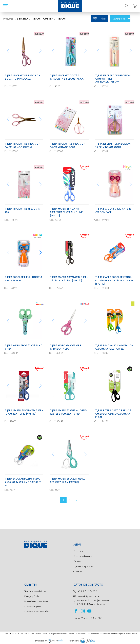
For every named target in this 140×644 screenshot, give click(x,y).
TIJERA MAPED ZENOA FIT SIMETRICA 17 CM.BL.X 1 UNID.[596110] (67, 212)
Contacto (77, 571)
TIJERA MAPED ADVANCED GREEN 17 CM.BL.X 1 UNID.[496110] (24, 412)
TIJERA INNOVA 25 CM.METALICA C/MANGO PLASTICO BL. (114, 347)
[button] (40, 51)
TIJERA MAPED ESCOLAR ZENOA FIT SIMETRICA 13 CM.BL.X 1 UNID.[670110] (114, 280)
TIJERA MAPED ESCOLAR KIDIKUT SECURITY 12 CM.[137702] (68, 480)
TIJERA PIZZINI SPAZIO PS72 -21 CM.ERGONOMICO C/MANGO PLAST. (113, 414)
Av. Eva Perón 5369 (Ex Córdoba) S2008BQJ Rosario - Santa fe (93, 602)
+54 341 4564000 (87, 591)
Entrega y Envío (31, 596)
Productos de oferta (82, 556)
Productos (78, 551)
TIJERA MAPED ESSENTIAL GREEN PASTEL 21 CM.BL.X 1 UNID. (69, 412)
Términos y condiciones (35, 591)
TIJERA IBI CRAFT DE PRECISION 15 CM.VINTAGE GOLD (113, 145)
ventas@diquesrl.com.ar (89, 596)
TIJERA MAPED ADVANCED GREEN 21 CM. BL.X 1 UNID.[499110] (69, 278)
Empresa (77, 561)
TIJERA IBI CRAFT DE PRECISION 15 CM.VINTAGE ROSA (67, 145)
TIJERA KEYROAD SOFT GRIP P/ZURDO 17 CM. (66, 347)
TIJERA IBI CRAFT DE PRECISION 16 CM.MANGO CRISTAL (22, 145)
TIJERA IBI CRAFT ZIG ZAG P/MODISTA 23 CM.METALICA (67, 77)
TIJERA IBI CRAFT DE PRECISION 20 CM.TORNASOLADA (22, 77)
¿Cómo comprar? (32, 606)
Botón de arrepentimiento (36, 601)
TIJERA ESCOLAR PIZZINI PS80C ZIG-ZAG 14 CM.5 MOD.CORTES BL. (23, 482)
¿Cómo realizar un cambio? (37, 611)
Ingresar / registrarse (83, 566)
